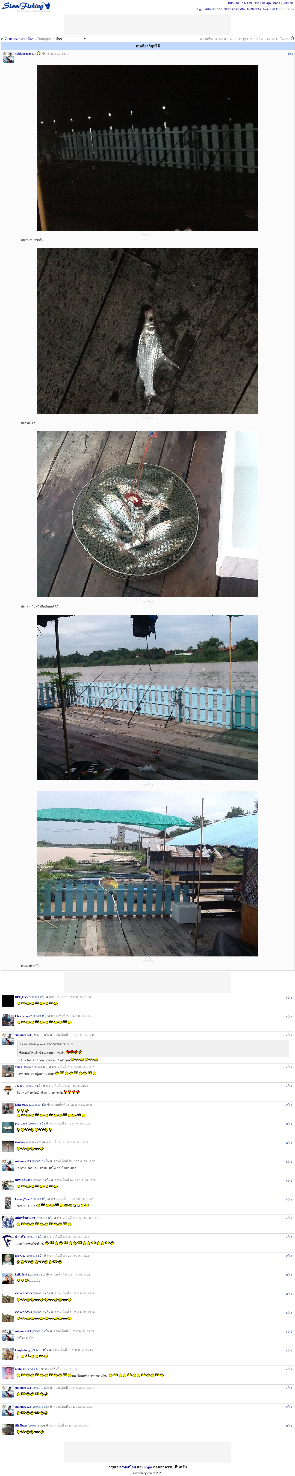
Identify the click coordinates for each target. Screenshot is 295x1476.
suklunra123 (23, 53)
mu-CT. (20, 1255)
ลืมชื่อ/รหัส (254, 9)
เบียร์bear (21, 1425)
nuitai (19, 1369)
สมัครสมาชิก (213, 9)
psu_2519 (21, 1123)
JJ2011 (19, 1085)
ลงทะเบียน (127, 1467)
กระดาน (247, 3)
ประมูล (266, 3)
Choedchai (22, 1016)
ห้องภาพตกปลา (15, 39)
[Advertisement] (147, 982)
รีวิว (256, 3)
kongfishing (22, 1350)
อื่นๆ (30, 39)
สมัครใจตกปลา (25, 1218)
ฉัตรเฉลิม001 (23, 1180)
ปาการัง (20, 1236)
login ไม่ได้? (271, 9)
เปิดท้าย (288, 3)
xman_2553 (22, 1067)
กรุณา (113, 1467)
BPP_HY (21, 997)
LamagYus (22, 1199)
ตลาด (276, 3)
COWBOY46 (23, 1293)
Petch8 (19, 1142)
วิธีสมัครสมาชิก (234, 9)
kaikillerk (21, 1274)
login (200, 9)
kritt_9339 (21, 1104)
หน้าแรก (233, 3)
